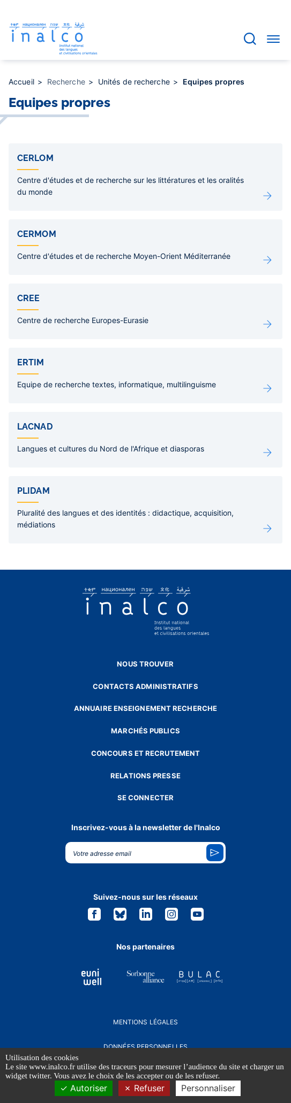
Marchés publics (145, 730)
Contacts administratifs (145, 686)
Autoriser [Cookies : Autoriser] (83, 1088)
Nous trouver (145, 664)
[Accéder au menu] (273, 38)
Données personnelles (145, 1047)
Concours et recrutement (145, 753)
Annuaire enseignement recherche (145, 708)
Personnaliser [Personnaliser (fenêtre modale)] (208, 1088)
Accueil (22, 81)
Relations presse (145, 775)
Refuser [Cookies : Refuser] (144, 1088)
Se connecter (145, 797)
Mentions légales (145, 1022)
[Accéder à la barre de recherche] (250, 38)
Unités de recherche (135, 81)
